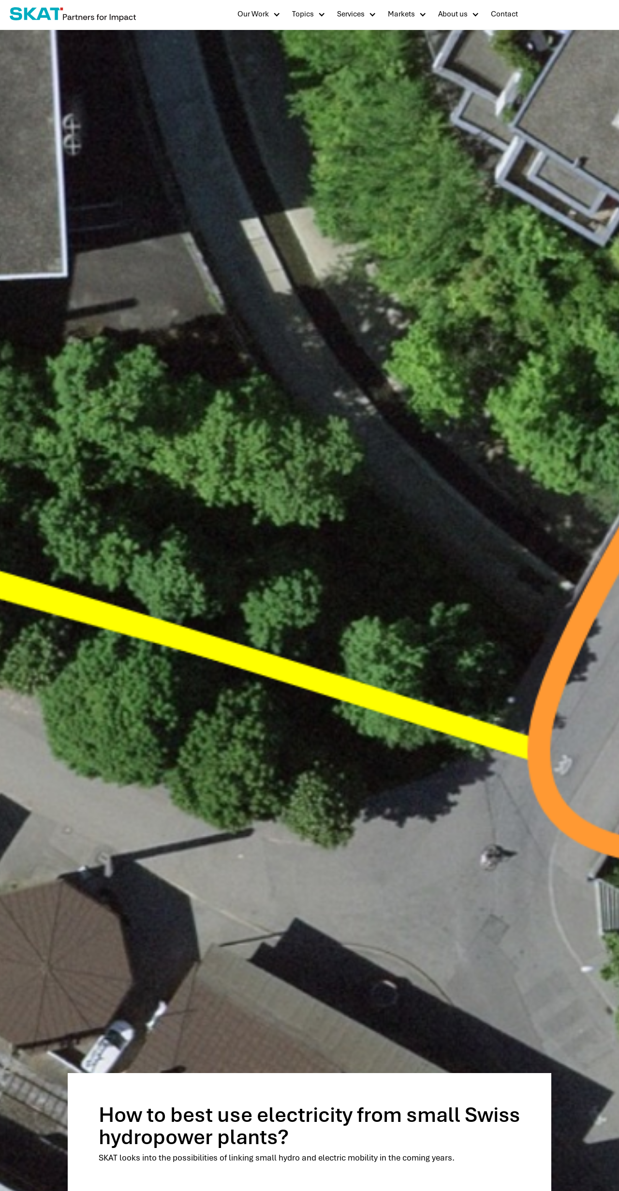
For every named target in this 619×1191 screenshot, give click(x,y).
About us (453, 14)
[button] (259, 14)
